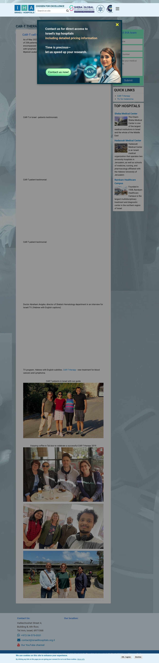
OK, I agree (126, 657)
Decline (138, 657)
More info (81, 659)
